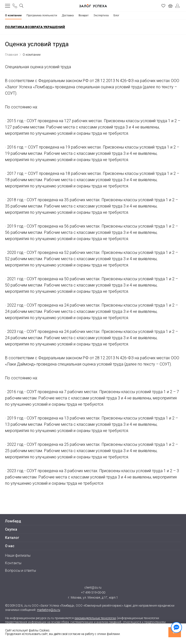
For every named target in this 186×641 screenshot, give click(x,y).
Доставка (68, 15)
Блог (116, 15)
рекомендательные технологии (95, 618)
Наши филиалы (17, 555)
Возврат (84, 15)
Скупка (11, 529)
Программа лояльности (41, 15)
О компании (13, 15)
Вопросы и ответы (20, 570)
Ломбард (13, 521)
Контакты (13, 563)
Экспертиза (101, 15)
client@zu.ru (93, 587)
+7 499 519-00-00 (93, 592)
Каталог (12, 538)
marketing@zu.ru (48, 610)
